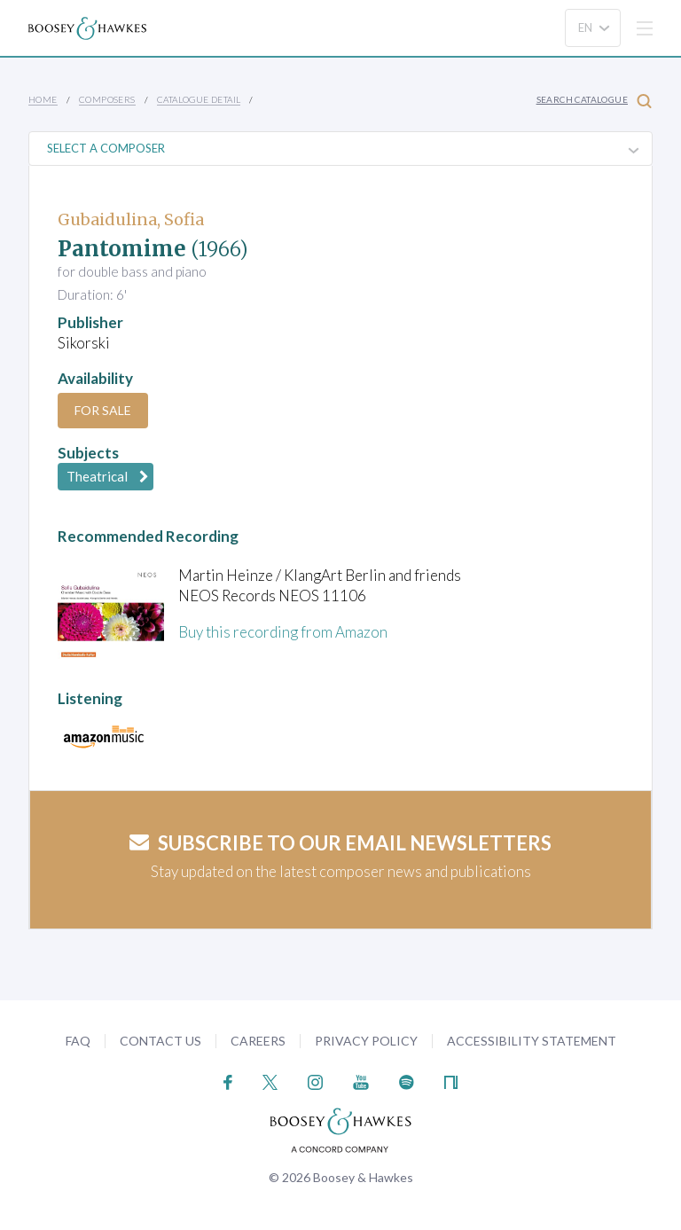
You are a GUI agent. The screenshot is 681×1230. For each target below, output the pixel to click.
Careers (258, 1040)
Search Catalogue (594, 100)
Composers (107, 99)
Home (43, 99)
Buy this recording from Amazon (282, 632)
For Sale (102, 410)
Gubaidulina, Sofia (131, 219)
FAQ (78, 1040)
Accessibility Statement (531, 1040)
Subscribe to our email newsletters (340, 843)
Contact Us (160, 1040)
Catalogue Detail (198, 99)
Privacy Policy (366, 1040)
